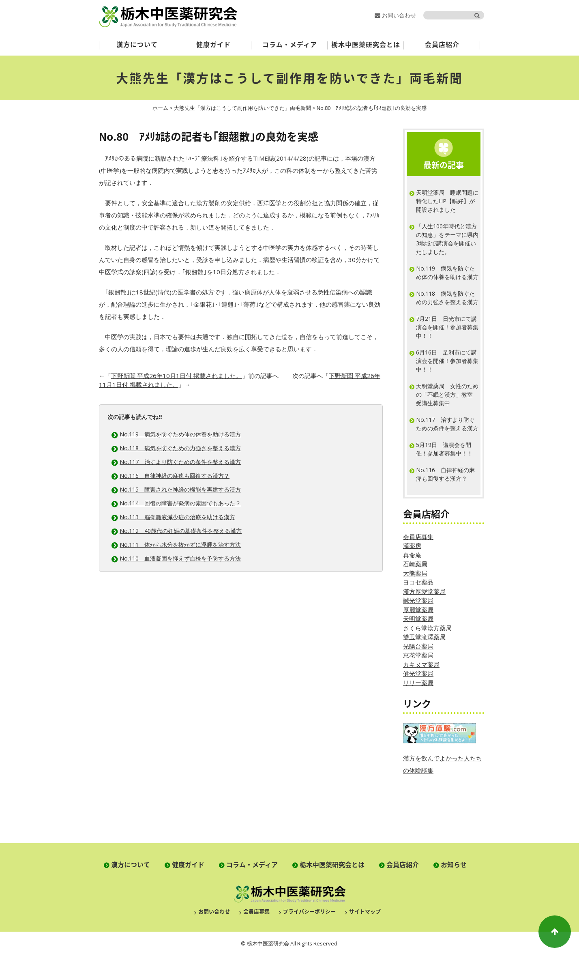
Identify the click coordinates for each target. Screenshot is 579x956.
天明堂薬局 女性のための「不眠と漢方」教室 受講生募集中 (447, 394)
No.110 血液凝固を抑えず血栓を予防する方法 (180, 558)
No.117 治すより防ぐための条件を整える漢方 (180, 462)
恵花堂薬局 (418, 655)
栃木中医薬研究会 (168, 16)
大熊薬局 (415, 573)
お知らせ (454, 864)
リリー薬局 (418, 683)
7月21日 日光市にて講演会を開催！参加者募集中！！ (447, 327)
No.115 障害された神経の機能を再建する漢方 (180, 489)
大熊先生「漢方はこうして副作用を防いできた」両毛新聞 (289, 78)
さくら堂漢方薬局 (427, 628)
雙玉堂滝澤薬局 (424, 637)
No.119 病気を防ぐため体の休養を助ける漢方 (180, 434)
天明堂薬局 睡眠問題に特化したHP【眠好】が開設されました (447, 201)
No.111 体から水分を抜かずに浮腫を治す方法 (180, 544)
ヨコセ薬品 (418, 582)
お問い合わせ (395, 15)
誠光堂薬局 (418, 600)
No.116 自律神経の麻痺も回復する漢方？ (174, 475)
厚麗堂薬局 (418, 610)
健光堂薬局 (418, 673)
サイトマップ (365, 911)
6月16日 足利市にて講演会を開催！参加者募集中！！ (447, 360)
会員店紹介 (442, 44)
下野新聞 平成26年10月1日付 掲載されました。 (176, 376)
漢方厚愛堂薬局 (424, 591)
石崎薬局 (415, 564)
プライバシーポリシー (309, 911)
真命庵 (412, 555)
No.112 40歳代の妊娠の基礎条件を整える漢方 (181, 531)
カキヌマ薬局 (421, 664)
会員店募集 (418, 537)
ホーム (160, 108)
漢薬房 (412, 545)
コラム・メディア (289, 44)
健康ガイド (213, 44)
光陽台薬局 (418, 646)
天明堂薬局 (418, 618)
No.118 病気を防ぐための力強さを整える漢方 (180, 448)
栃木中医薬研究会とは (365, 44)
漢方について (137, 44)
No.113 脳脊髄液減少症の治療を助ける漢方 (177, 517)
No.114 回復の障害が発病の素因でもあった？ (180, 503)
